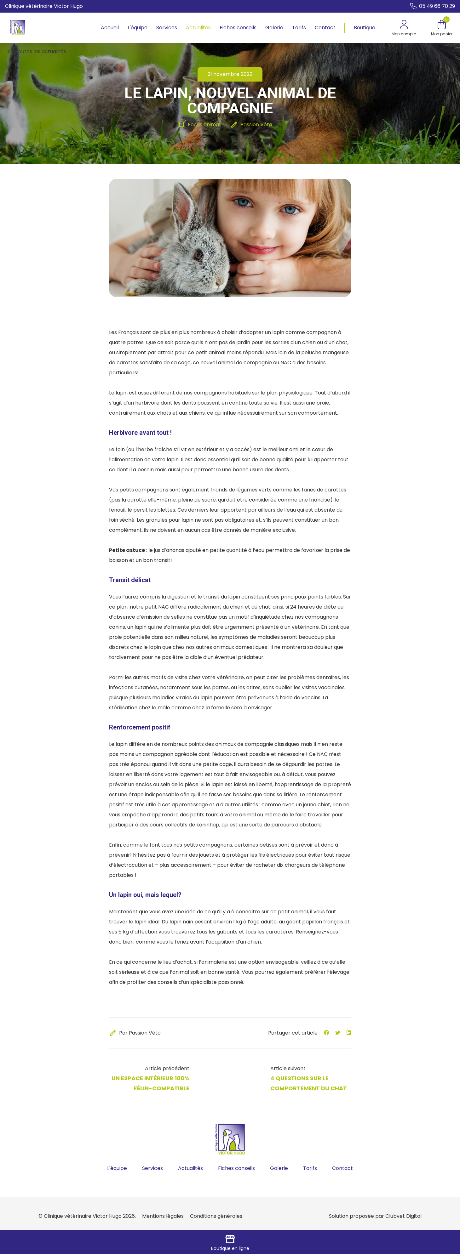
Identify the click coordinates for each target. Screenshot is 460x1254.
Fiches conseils (238, 27)
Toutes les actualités (35, 51)
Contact (325, 27)
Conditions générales (216, 1216)
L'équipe (137, 27)
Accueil (110, 27)
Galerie (274, 27)
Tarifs (299, 27)
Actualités (198, 27)
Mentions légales (163, 1216)
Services (166, 27)
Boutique (364, 27)
